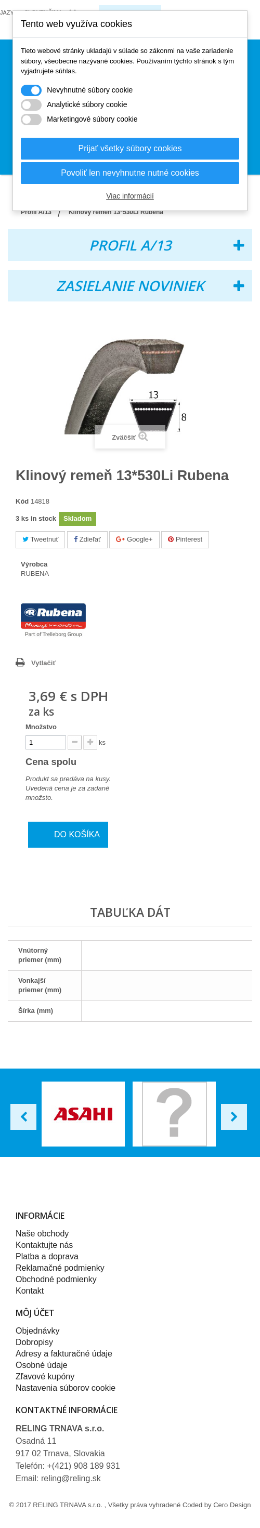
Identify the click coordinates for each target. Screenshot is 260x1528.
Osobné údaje (42, 1365)
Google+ (134, 539)
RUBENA (35, 573)
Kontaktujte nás (44, 1245)
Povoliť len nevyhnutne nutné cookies (130, 172)
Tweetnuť (40, 539)
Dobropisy (34, 1342)
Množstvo (41, 727)
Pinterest (185, 539)
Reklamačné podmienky (60, 1267)
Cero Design (232, 1505)
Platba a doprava (47, 1256)
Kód (22, 501)
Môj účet (35, 1313)
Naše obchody (42, 1233)
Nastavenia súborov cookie (65, 1388)
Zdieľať (87, 539)
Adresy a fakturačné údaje (64, 1353)
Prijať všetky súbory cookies (130, 148)
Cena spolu (58, 762)
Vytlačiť (43, 663)
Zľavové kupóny (45, 1376)
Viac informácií (130, 196)
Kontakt (30, 1290)
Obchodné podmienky (56, 1279)
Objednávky (38, 1330)
